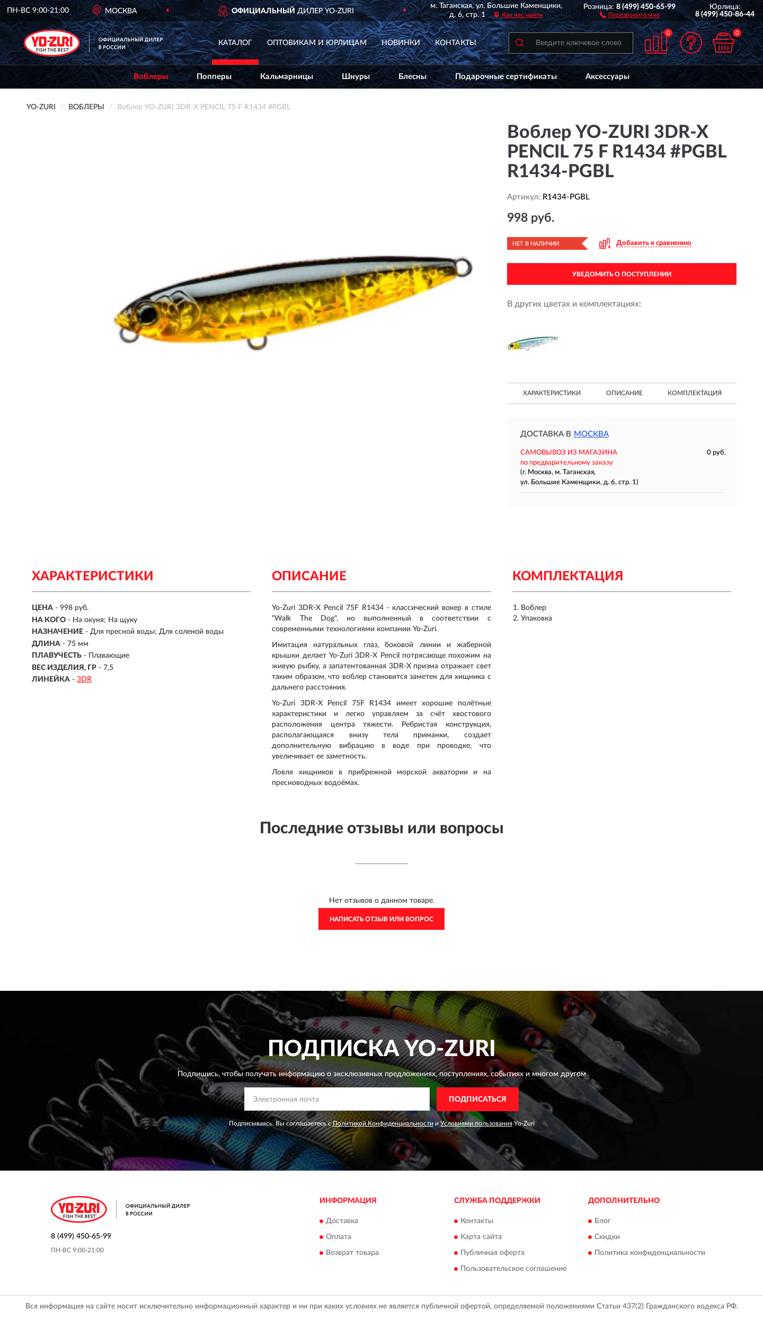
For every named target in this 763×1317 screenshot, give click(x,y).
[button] (630, 14)
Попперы (214, 77)
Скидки (607, 1237)
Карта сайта (481, 1237)
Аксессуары (607, 77)
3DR (84, 679)
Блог (603, 1221)
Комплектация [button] (695, 393)
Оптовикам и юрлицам (317, 43)
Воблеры (151, 77)
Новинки (401, 43)
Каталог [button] (235, 43)
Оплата (338, 1237)
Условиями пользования (476, 1123)
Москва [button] (591, 434)
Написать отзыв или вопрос (381, 919)
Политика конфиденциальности (650, 1253)
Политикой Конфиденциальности (383, 1123)
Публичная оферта (492, 1253)
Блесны (412, 77)
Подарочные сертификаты (506, 77)
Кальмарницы (286, 77)
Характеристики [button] (552, 393)
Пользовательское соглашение (513, 1269)
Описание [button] (624, 393)
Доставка (342, 1221)
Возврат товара (352, 1253)
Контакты (455, 43)
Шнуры (356, 77)
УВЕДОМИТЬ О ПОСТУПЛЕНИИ (621, 274)
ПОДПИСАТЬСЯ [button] (478, 1099)
